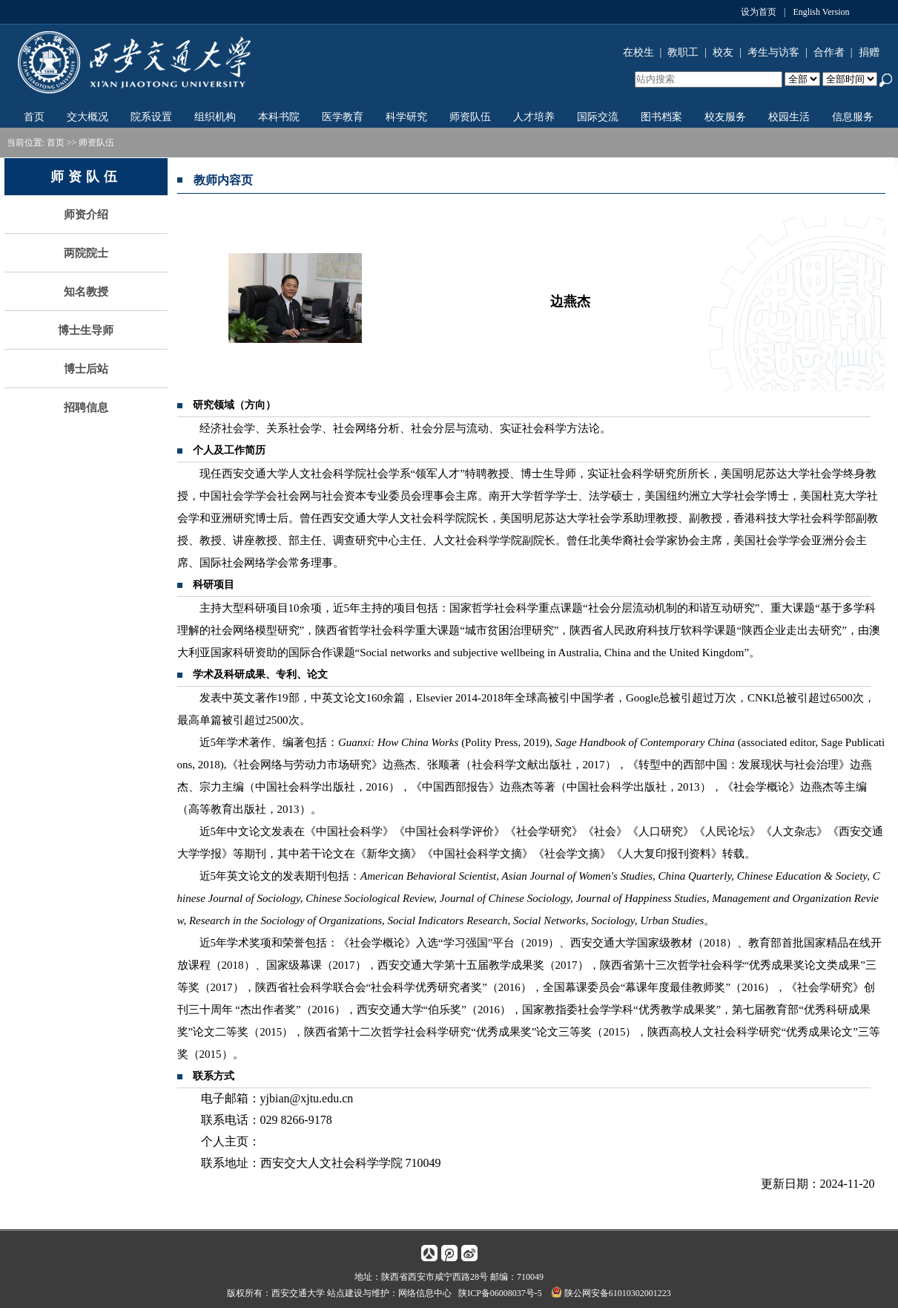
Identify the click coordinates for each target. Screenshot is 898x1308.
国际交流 (597, 116)
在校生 (638, 52)
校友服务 (725, 116)
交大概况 (87, 116)
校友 (723, 52)
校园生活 (789, 116)
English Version (821, 12)
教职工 (683, 52)
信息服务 (853, 116)
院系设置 (151, 116)
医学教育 (342, 116)
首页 (34, 116)
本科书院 (279, 116)
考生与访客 (773, 52)
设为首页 (758, 12)
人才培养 (534, 116)
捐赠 (869, 52)
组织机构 (215, 116)
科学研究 (406, 116)
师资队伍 (470, 116)
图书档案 (661, 116)
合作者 (829, 52)
